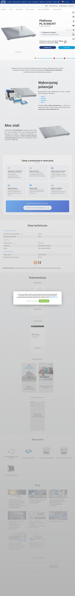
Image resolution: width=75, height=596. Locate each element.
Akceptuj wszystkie (43, 301)
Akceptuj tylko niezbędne (32, 301)
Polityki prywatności (53, 297)
